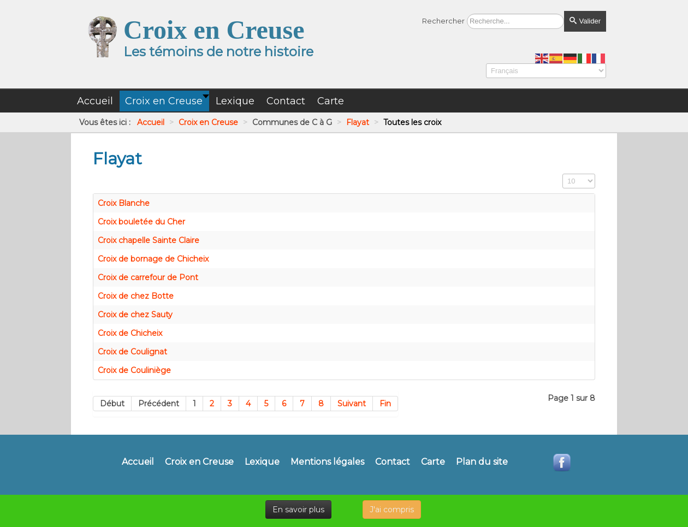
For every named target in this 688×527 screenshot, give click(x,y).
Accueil (138, 462)
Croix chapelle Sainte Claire (148, 240)
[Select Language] (546, 70)
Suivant (351, 403)
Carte (433, 462)
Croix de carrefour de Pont (148, 277)
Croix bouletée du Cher (141, 222)
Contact (392, 462)
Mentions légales (327, 462)
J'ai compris (392, 509)
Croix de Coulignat (132, 352)
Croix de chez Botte (136, 296)
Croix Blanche (124, 203)
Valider (585, 21)
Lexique (262, 462)
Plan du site (482, 462)
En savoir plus (298, 509)
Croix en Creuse (199, 462)
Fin (385, 403)
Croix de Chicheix (130, 333)
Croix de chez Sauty (135, 314)
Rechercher (443, 20)
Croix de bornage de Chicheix (153, 259)
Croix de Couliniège (134, 370)
